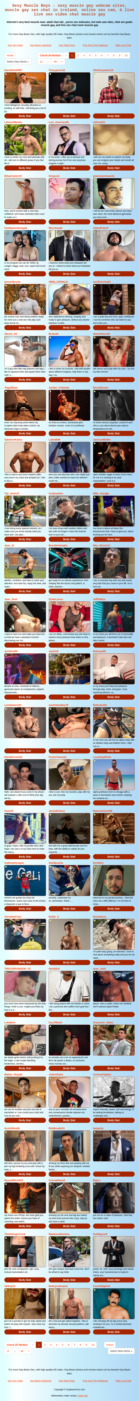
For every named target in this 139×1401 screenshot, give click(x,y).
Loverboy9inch (102, 757)
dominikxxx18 (101, 333)
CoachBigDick (101, 1286)
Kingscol (54, 176)
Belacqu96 (99, 651)
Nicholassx (99, 916)
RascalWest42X (13, 1180)
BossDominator (58, 545)
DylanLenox (56, 599)
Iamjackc (98, 1128)
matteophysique (14, 862)
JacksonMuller (102, 439)
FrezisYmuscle (57, 757)
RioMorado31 (57, 1128)
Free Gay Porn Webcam (95, 45)
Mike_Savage (101, 493)
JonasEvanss (57, 810)
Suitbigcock (100, 1234)
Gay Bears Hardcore (41, 45)
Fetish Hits (83, 1395)
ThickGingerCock (14, 1234)
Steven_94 (10, 333)
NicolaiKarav (100, 387)
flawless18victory (59, 1234)
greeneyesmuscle (103, 176)
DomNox (98, 862)
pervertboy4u (12, 281)
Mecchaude (55, 228)
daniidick (54, 968)
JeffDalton (99, 599)
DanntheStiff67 (13, 70)
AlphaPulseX (101, 228)
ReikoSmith (100, 705)
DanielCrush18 (13, 757)
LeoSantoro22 (12, 705)
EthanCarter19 (13, 176)
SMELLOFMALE (58, 281)
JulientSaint (56, 1074)
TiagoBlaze (11, 387)
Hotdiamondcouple (15, 228)
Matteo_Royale (13, 1074)
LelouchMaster (13, 122)
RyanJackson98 (102, 810)
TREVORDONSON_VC (17, 968)
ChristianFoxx (12, 916)
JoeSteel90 (11, 651)
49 (55, 61)
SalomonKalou (13, 439)
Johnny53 (99, 122)
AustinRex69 (12, 1128)
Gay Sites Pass (67, 45)
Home (10, 55)
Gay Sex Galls (15, 45)
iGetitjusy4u (56, 862)
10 (126, 55)
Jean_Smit (10, 599)
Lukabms (9, 1022)
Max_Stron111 (101, 545)
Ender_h (54, 916)
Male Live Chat (123, 45)
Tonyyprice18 (57, 70)
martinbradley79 (58, 705)
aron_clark (99, 968)
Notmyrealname (58, 1286)
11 (41, 61)
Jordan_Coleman (59, 387)
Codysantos (56, 493)
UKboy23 (9, 1286)
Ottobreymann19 (103, 70)
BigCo (96, 1180)
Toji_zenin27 (11, 493)
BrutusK (54, 333)
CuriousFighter (102, 1074)
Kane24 (8, 810)
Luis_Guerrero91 (59, 122)
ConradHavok (57, 1180)
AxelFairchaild (101, 281)
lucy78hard (55, 1022)
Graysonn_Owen (103, 1022)
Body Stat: (25, 116)
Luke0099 (54, 439)
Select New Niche (18, 61)
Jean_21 (9, 545)
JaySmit (53, 651)
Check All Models (50, 55)
